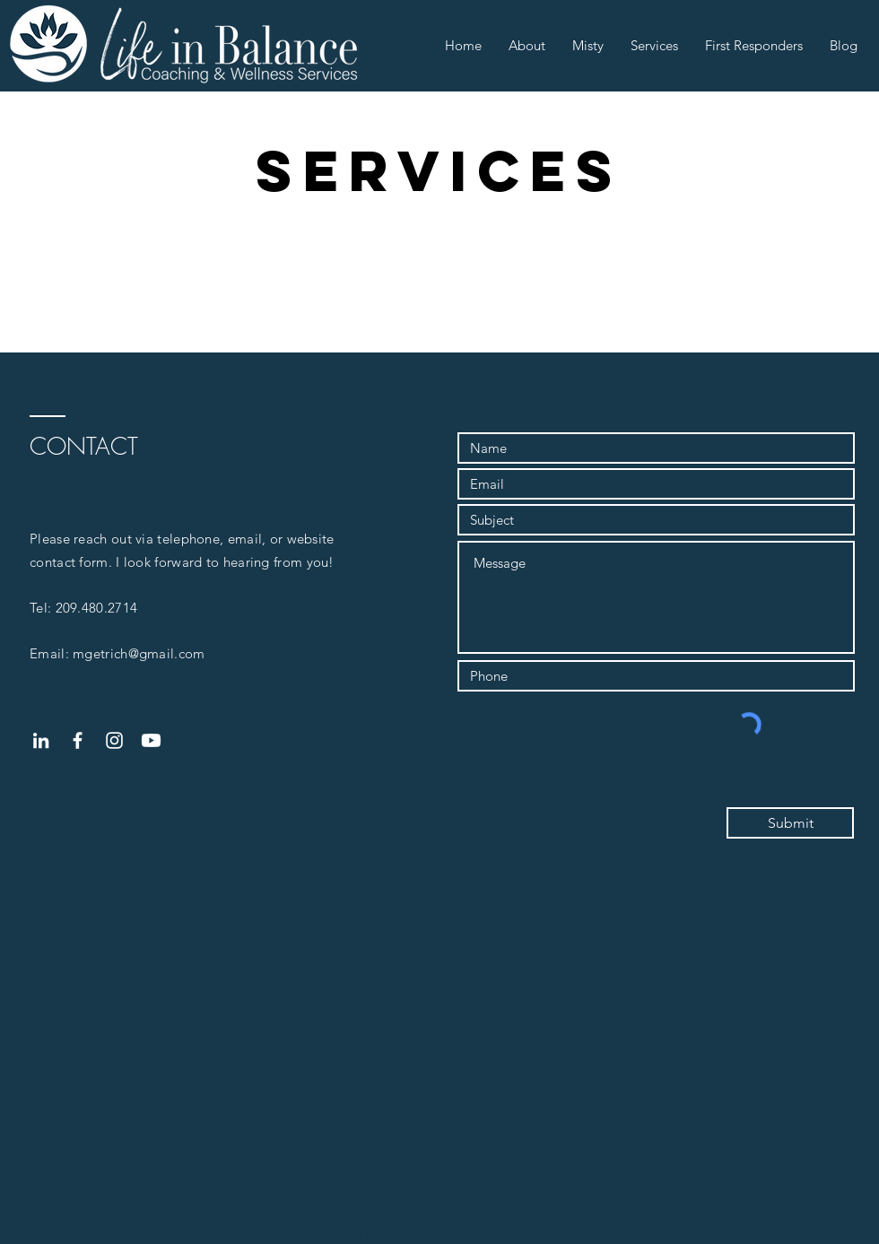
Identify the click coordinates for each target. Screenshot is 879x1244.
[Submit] (790, 823)
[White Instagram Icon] (114, 740)
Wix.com (378, 1233)
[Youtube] (151, 740)
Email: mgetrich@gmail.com (117, 653)
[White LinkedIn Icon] (41, 740)
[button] (527, 45)
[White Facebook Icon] (77, 740)
